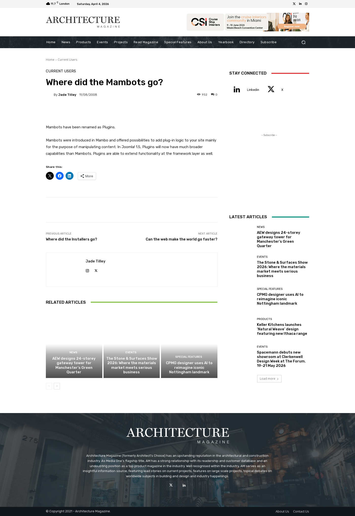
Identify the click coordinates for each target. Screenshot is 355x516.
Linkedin (253, 90)
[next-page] (57, 386)
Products (264, 319)
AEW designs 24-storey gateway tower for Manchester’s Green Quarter (74, 365)
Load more (269, 379)
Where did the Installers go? (71, 239)
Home (50, 60)
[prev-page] (49, 386)
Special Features (188, 357)
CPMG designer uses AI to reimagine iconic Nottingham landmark (189, 367)
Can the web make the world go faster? (181, 239)
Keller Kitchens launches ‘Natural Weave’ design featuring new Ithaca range (282, 329)
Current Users (67, 60)
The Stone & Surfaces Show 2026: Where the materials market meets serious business (131, 365)
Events (131, 352)
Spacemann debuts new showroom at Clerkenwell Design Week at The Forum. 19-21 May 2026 (281, 359)
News (73, 352)
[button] (303, 42)
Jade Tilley (67, 94)
